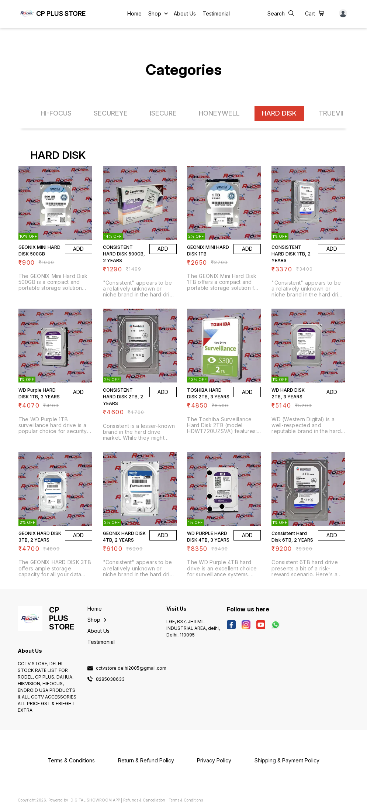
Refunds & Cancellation (144, 800)
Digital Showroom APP (95, 800)
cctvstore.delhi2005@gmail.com (131, 668)
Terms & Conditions (186, 800)
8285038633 (110, 679)
